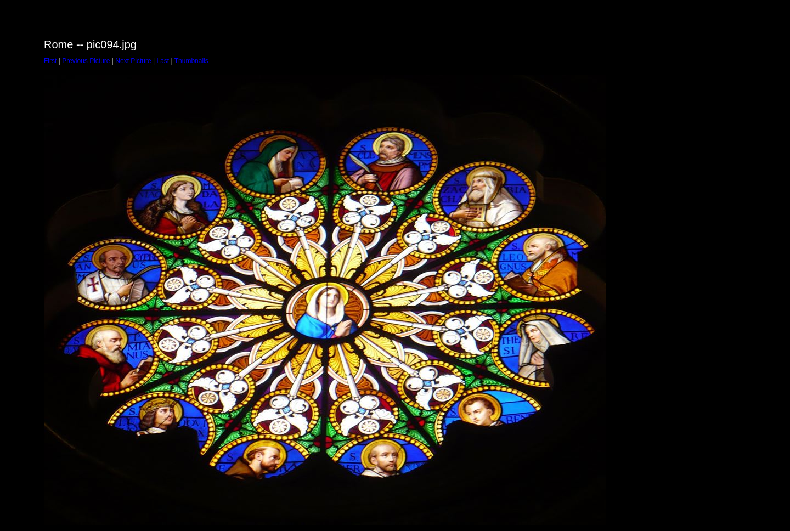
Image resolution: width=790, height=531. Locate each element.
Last (162, 61)
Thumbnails (191, 61)
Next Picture (133, 61)
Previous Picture (86, 61)
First (50, 61)
